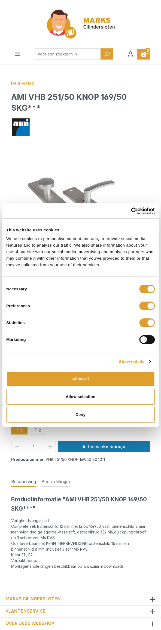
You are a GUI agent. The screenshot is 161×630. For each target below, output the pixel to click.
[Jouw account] (130, 54)
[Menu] (17, 53)
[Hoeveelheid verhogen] (50, 446)
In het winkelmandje (104, 446)
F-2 (38, 430)
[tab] (23, 482)
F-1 (19, 430)
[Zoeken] (107, 54)
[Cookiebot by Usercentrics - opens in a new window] (131, 211)
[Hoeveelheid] (33, 446)
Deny (80, 414)
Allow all (80, 379)
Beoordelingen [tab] (56, 481)
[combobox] (68, 54)
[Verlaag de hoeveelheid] (17, 446)
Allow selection (80, 396)
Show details (131, 361)
